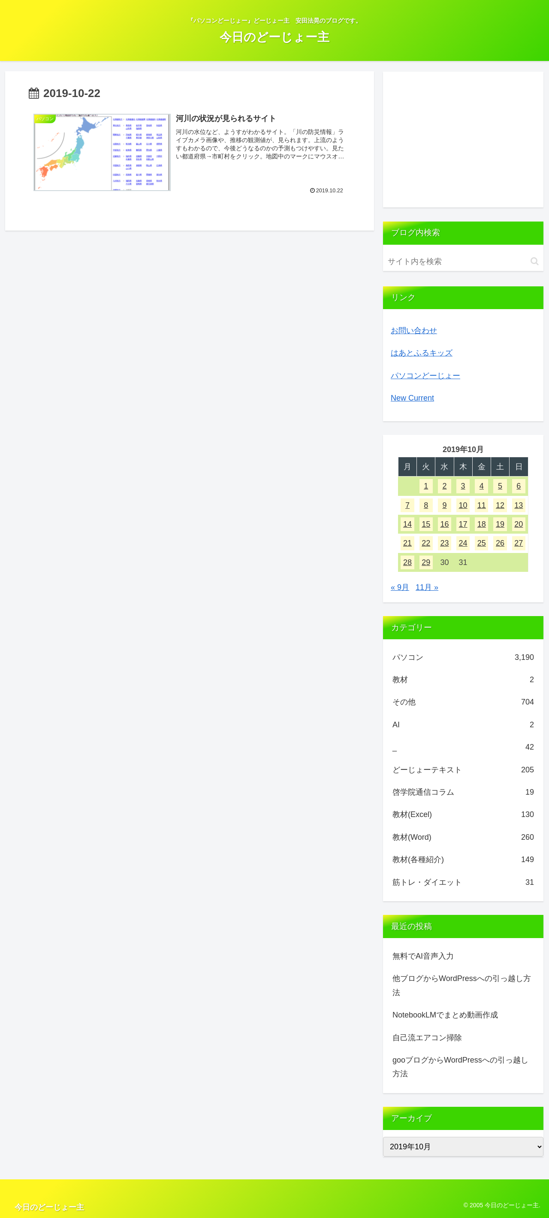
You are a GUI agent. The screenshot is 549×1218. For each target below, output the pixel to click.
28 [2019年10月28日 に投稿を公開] (407, 562)
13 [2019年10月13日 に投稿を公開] (518, 505)
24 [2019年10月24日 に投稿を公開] (463, 543)
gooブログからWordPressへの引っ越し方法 (460, 1067)
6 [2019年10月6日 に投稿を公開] (518, 486)
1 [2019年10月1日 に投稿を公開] (426, 486)
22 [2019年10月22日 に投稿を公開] (426, 543)
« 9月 (400, 587)
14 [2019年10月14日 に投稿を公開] (407, 524)
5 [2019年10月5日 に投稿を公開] (500, 486)
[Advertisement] (463, 139)
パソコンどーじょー (425, 375)
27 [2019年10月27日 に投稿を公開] (518, 543)
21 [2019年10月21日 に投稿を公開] (407, 543)
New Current (412, 398)
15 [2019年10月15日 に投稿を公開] (426, 524)
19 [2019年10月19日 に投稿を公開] (500, 524)
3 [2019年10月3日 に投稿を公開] (463, 486)
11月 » (427, 587)
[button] (534, 261)
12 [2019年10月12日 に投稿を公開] (500, 505)
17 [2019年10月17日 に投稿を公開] (463, 524)
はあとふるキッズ (421, 353)
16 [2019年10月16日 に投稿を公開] (444, 524)
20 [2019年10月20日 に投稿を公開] (518, 524)
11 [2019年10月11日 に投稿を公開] (481, 505)
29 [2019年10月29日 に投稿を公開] (426, 562)
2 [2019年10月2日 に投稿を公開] (444, 486)
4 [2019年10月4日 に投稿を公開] (482, 486)
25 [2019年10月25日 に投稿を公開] (481, 543)
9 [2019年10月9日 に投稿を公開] (444, 505)
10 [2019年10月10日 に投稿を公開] (463, 505)
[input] (463, 261)
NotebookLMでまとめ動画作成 (445, 1015)
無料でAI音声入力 (423, 956)
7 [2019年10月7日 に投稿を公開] (407, 505)
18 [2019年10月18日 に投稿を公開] (481, 524)
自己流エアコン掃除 (427, 1037)
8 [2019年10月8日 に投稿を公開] (426, 505)
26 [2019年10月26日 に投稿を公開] (500, 543)
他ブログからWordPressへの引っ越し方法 (461, 985)
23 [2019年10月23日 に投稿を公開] (444, 543)
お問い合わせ (414, 330)
